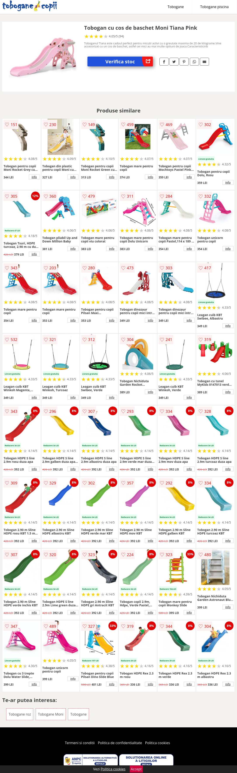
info (34, 177)
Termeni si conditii (80, 742)
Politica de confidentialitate (120, 742)
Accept (136, 769)
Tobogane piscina (214, 6)
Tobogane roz (20, 714)
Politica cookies (157, 742)
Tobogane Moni (50, 714)
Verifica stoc (129, 61)
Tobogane (176, 6)
